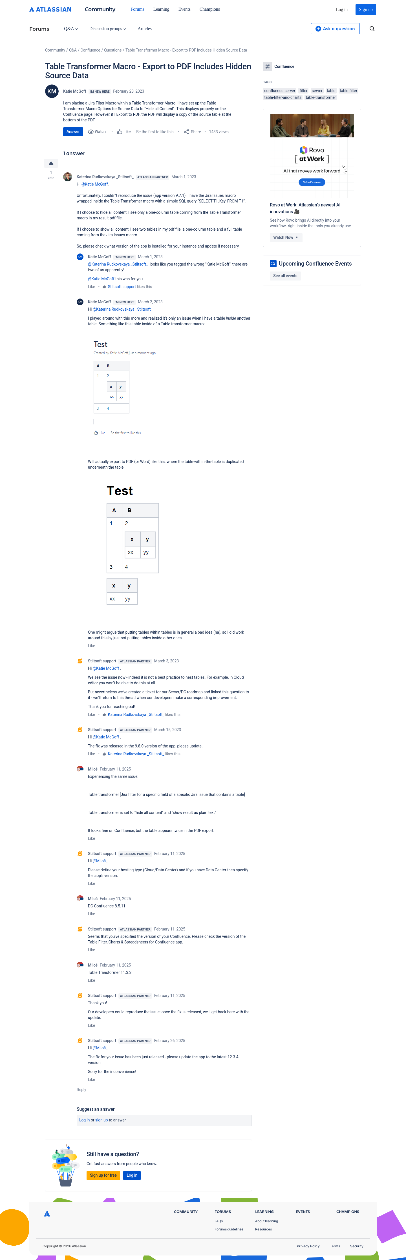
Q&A (71, 28)
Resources (263, 1229)
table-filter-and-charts (282, 97)
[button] (130, 389)
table (331, 90)
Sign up (366, 9)
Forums (137, 9)
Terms (335, 1246)
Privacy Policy (308, 1246)
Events (184, 9)
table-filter (348, 90)
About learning (266, 1221)
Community (100, 9)
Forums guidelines (229, 1229)
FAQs (219, 1221)
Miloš (93, 769)
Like (91, 286)
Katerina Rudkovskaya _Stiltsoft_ (105, 177)
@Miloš (99, 861)
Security (356, 1246)
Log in (342, 9)
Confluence (90, 50)
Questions (113, 50)
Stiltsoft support (122, 286)
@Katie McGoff (94, 184)
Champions (210, 9)
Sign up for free (103, 1175)
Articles (145, 28)
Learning (161, 9)
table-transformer (321, 97)
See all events (285, 275)
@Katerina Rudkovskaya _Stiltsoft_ (118, 264)
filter (303, 90)
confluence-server (279, 90)
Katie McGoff (74, 91)
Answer (73, 131)
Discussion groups (107, 28)
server (317, 90)
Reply (81, 1089)
